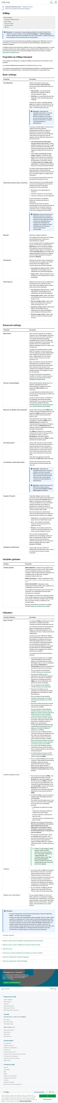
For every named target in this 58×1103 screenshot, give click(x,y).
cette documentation (25, 915)
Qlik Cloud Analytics (9, 1030)
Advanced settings (8, 23)
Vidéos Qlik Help (8, 999)
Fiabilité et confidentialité (10, 1047)
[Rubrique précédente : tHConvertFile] (14, 989)
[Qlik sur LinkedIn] (50, 1092)
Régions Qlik (7, 1060)
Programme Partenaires (10, 1078)
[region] (28, 1098)
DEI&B (5, 1073)
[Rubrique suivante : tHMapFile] (43, 989)
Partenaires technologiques (11, 1056)
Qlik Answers (7, 1032)
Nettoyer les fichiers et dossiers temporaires (35, 929)
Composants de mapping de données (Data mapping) (17, 8)
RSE (5, 1071)
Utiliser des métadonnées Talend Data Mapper (15, 961)
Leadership (7, 1069)
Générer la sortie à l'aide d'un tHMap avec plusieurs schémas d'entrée (21, 944)
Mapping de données (27, 6)
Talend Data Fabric (9, 1024)
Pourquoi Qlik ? (8, 1043)
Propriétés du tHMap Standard (11, 19)
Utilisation (6, 27)
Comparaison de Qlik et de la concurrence (15, 1054)
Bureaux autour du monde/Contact (13, 1084)
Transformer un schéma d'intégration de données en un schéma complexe (23, 953)
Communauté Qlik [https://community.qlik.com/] (39, 1092)
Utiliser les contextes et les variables (40, 606)
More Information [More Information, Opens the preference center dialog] (47, 1099)
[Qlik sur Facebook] (53, 1092)
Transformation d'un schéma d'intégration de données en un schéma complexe (41, 699)
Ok (47, 1096)
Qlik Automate (7, 1036)
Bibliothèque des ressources (11, 1010)
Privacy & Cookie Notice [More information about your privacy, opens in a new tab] (25, 1101)
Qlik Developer (7, 1001)
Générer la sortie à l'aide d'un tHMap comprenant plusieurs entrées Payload (23, 940)
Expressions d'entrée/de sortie (11, 52)
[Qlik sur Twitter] (47, 1092)
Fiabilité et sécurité (9, 1045)
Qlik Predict (7, 1034)
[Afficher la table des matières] (3, 6)
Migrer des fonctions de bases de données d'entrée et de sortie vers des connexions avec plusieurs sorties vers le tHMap (42, 742)
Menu (56, 2)
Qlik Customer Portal (9, 1008)
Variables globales (8, 25)
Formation (6, 1003)
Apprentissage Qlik (9, 1006)
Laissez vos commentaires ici (12, 982)
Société (6, 1067)
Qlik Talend (7, 1019)
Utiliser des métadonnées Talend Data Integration (16, 957)
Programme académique (10, 1075)
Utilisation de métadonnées (43, 672)
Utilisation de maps (43, 107)
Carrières (6, 1080)
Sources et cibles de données (11, 1058)
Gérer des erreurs (7, 949)
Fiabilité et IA (7, 1049)
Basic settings (7, 21)
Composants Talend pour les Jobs (13, 6)
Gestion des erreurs (42, 753)
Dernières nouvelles (9, 1082)
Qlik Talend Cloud (8, 1021)
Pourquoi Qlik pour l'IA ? (10, 1052)
